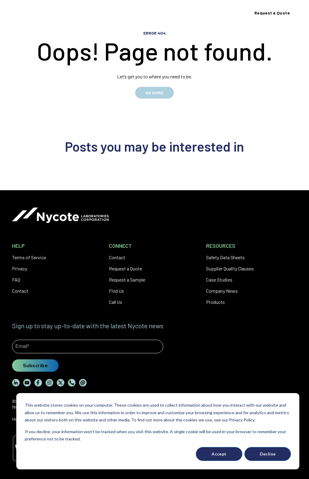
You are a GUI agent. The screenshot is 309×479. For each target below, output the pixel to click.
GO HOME (154, 92)
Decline (268, 453)
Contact (20, 291)
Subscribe (35, 365)
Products (215, 302)
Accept (219, 453)
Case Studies (219, 279)
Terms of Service (29, 257)
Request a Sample (127, 279)
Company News (222, 291)
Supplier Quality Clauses (230, 268)
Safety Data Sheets (225, 257)
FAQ (16, 279)
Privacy (19, 268)
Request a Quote (125, 268)
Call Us (115, 302)
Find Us (116, 291)
